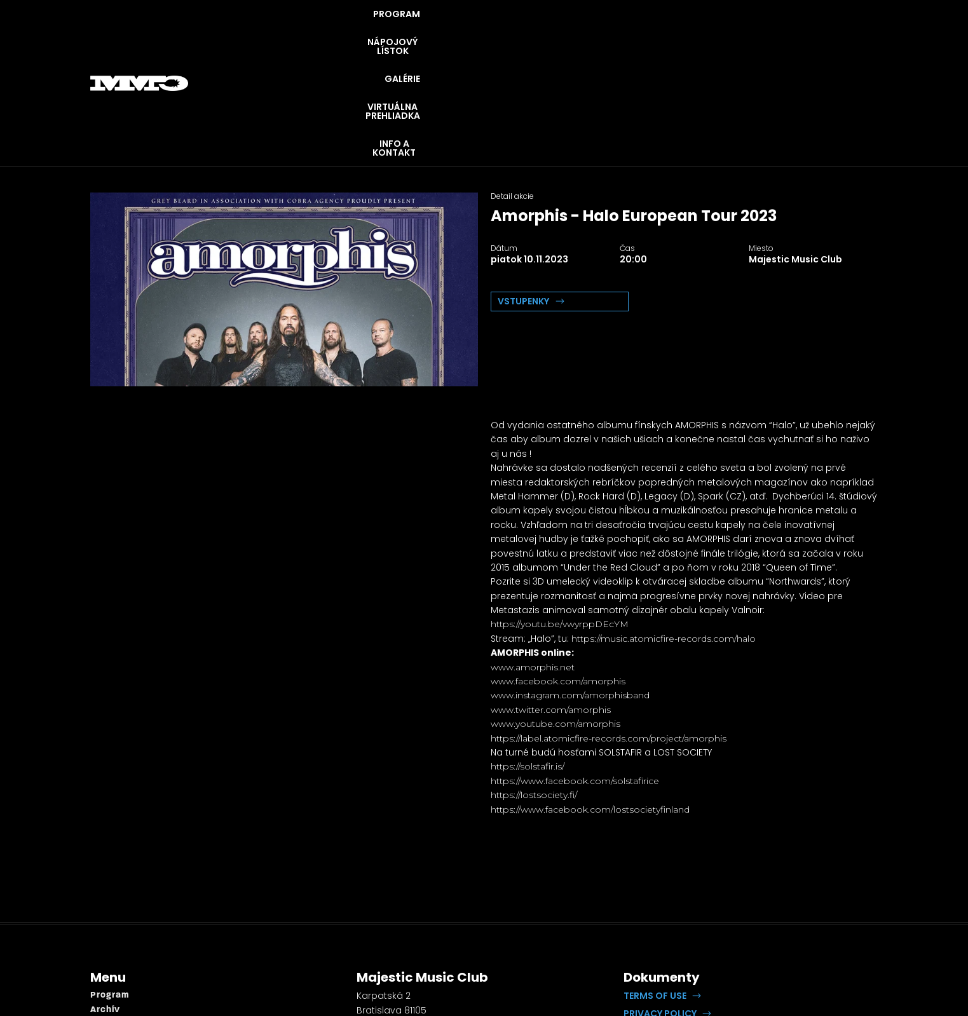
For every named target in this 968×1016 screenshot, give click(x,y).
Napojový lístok (126, 921)
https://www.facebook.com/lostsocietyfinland (590, 706)
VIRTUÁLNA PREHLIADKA (708, 31)
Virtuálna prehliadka (137, 949)
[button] (662, 892)
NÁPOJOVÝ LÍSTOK (520, 31)
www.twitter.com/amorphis (551, 607)
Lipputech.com (772, 927)
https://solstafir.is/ (527, 663)
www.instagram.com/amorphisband (570, 592)
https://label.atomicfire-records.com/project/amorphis (608, 635)
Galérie (107, 935)
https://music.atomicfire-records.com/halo (663, 535)
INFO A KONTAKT (827, 31)
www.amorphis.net (533, 564)
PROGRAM (425, 31)
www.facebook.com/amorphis (558, 578)
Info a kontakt (123, 963)
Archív (105, 907)
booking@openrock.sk (408, 953)
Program (109, 892)
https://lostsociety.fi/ (534, 692)
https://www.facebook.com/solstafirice (575, 678)
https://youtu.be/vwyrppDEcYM (560, 521)
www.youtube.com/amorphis (555, 621)
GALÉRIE (608, 31)
